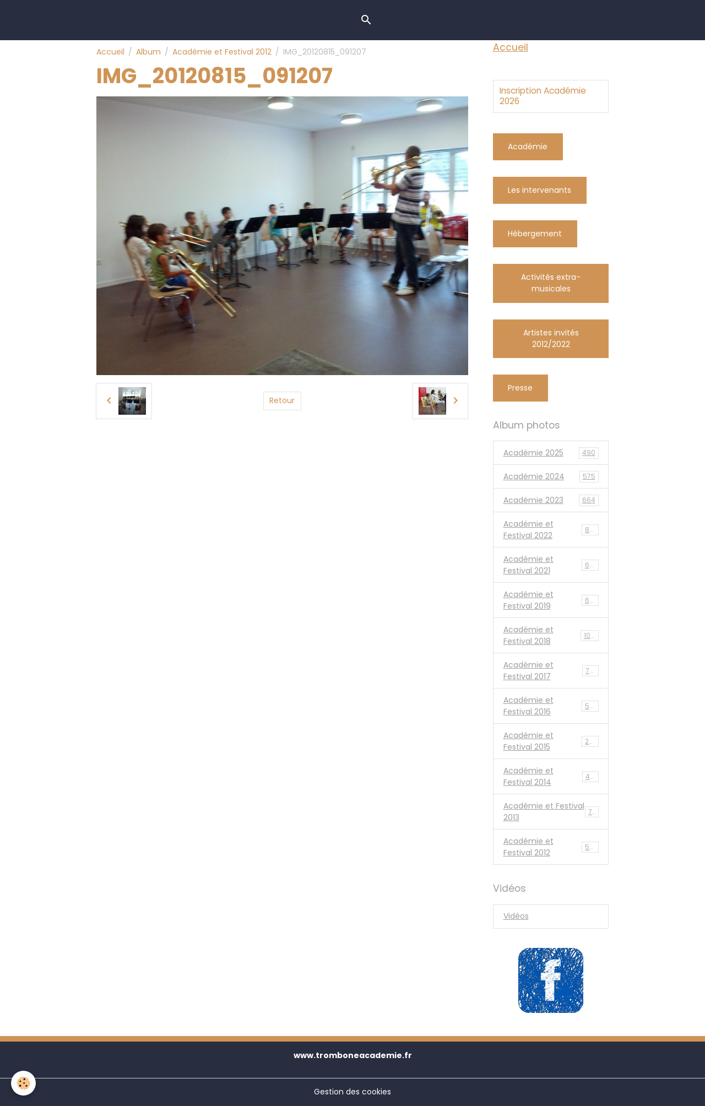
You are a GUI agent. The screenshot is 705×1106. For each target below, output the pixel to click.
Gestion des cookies (352, 1091)
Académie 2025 (551, 453)
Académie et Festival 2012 (222, 51)
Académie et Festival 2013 (551, 811)
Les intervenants (539, 190)
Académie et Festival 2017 (551, 670)
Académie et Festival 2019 (551, 600)
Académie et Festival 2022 (551, 529)
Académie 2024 (551, 476)
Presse (520, 387)
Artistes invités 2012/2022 (551, 338)
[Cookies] (23, 1083)
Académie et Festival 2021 (551, 565)
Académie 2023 (551, 500)
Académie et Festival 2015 (551, 741)
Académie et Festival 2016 (551, 706)
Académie (527, 146)
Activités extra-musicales (551, 283)
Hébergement (535, 233)
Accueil (110, 51)
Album (148, 51)
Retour (282, 400)
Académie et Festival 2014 (551, 776)
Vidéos (516, 915)
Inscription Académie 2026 (543, 96)
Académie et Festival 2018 (551, 635)
